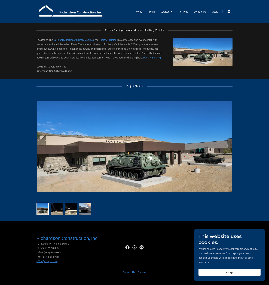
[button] (166, 12)
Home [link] (139, 11)
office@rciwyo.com (46, 261)
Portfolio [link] (183, 11)
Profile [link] (151, 11)
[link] (70, 11)
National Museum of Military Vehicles (73, 40)
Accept (229, 279)
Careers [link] (142, 272)
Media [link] (215, 11)
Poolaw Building (108, 40)
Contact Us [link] (200, 11)
